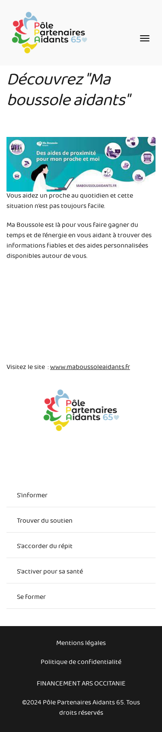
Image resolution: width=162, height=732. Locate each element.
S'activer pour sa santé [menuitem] (50, 573)
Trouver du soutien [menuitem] (45, 522)
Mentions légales (81, 644)
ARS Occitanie (104, 685)
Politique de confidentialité (81, 663)
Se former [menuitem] (31, 598)
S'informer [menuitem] (32, 496)
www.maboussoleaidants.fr (90, 368)
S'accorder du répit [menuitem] (45, 547)
